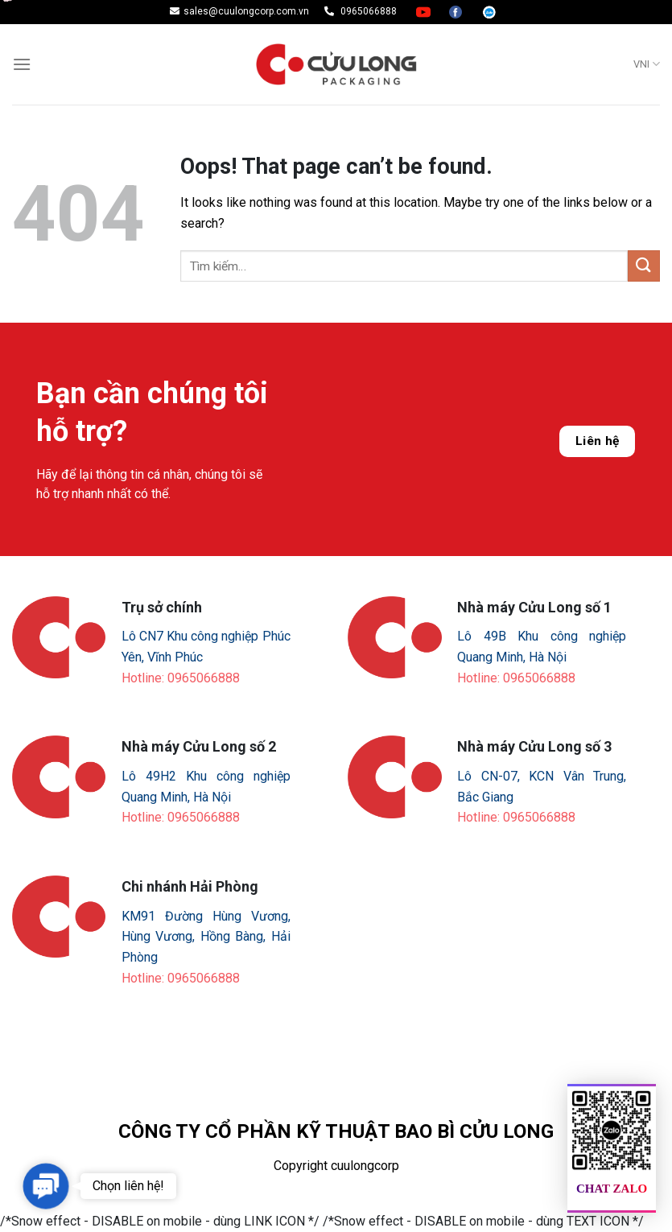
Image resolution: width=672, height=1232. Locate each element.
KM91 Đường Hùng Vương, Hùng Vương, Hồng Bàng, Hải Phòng (206, 937)
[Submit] (644, 266)
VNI (646, 64)
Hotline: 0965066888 (181, 678)
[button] (45, 1186)
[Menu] (21, 64)
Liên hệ (597, 441)
